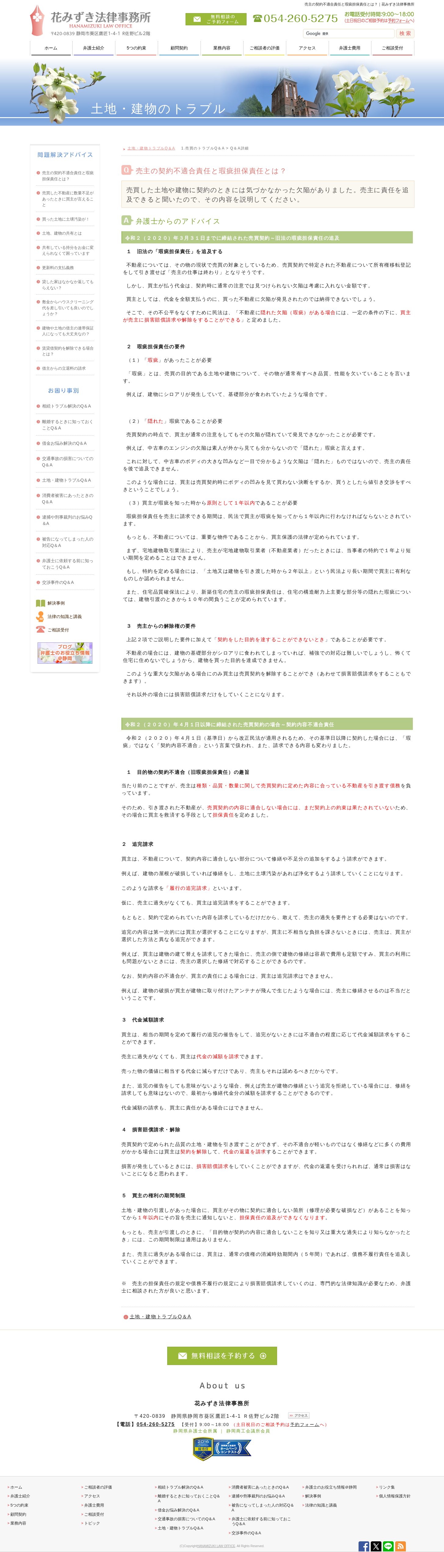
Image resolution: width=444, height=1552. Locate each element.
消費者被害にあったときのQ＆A (67, 498)
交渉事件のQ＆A (58, 582)
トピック (92, 1523)
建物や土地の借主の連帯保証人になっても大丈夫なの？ (68, 331)
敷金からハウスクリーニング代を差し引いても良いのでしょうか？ (68, 308)
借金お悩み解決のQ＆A (64, 443)
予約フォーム (305, 1424)
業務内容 (221, 47)
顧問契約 (179, 47)
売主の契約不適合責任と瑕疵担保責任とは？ (68, 176)
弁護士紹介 (93, 47)
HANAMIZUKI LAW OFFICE (216, 1546)
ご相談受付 (392, 47)
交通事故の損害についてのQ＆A (67, 461)
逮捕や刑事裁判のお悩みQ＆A (67, 520)
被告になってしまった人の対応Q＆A (67, 542)
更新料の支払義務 (58, 267)
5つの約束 (136, 47)
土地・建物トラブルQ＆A (151, 148)
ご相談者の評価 (265, 47)
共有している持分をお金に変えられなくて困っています (68, 250)
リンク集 (387, 1487)
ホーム (51, 47)
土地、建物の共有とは (62, 233)
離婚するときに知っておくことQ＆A (67, 424)
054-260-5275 (156, 1424)
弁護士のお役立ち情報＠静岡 (331, 1487)
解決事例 (56, 603)
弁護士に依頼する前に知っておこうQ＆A (67, 563)
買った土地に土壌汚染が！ (66, 219)
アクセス (307, 47)
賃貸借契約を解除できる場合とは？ (68, 351)
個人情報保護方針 (395, 1496)
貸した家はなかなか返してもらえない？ (68, 284)
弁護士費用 (349, 47)
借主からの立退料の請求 (64, 368)
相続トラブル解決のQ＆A (66, 406)
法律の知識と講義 (65, 616)
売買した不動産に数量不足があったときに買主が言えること (68, 199)
